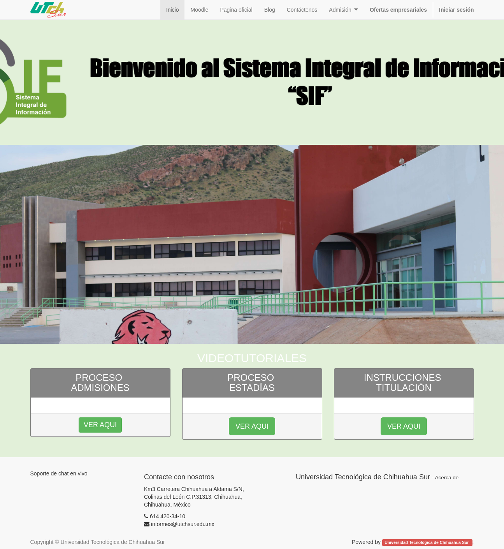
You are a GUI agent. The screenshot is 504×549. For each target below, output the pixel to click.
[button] (343, 9)
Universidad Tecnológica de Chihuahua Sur (427, 542)
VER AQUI (252, 426)
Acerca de (446, 477)
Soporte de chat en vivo (59, 473)
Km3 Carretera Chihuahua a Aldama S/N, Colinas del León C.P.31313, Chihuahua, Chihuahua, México (194, 497)
